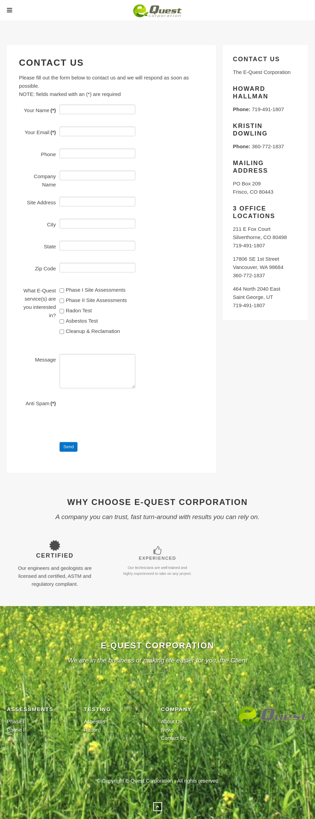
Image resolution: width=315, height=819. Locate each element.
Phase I (15, 721)
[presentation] (112, 411)
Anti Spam (40, 403)
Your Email (40, 132)
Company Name (45, 180)
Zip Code (45, 268)
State (50, 246)
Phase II (16, 730)
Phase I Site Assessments (92, 290)
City (51, 224)
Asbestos (94, 721)
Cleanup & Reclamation (90, 331)
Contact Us (174, 738)
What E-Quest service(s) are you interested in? (39, 303)
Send (68, 446)
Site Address (41, 202)
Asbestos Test (79, 321)
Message (45, 360)
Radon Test (76, 310)
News (167, 730)
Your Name (40, 110)
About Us (171, 721)
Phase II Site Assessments (93, 300)
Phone (48, 154)
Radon (91, 730)
